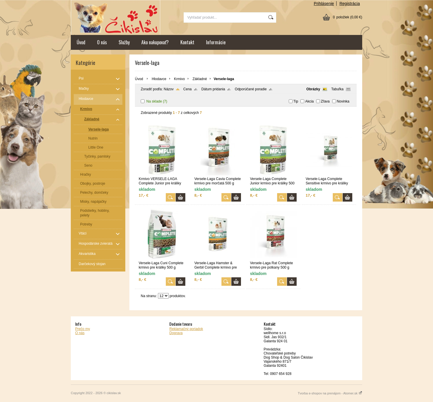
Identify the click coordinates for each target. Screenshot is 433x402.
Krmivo (179, 79)
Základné (200, 79)
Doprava (175, 333)
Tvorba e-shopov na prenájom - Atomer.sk (330, 393)
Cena (187, 89)
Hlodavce (159, 79)
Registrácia (349, 3)
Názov (169, 89)
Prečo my (82, 329)
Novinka (343, 101)
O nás (102, 42)
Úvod (81, 42)
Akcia (309, 101)
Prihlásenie (324, 3)
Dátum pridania (213, 89)
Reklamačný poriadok (186, 329)
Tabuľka (337, 89)
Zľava (325, 101)
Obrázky (313, 89)
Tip (295, 101)
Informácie (216, 42)
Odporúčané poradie (251, 89)
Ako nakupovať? (155, 42)
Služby (124, 42)
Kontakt (187, 42)
